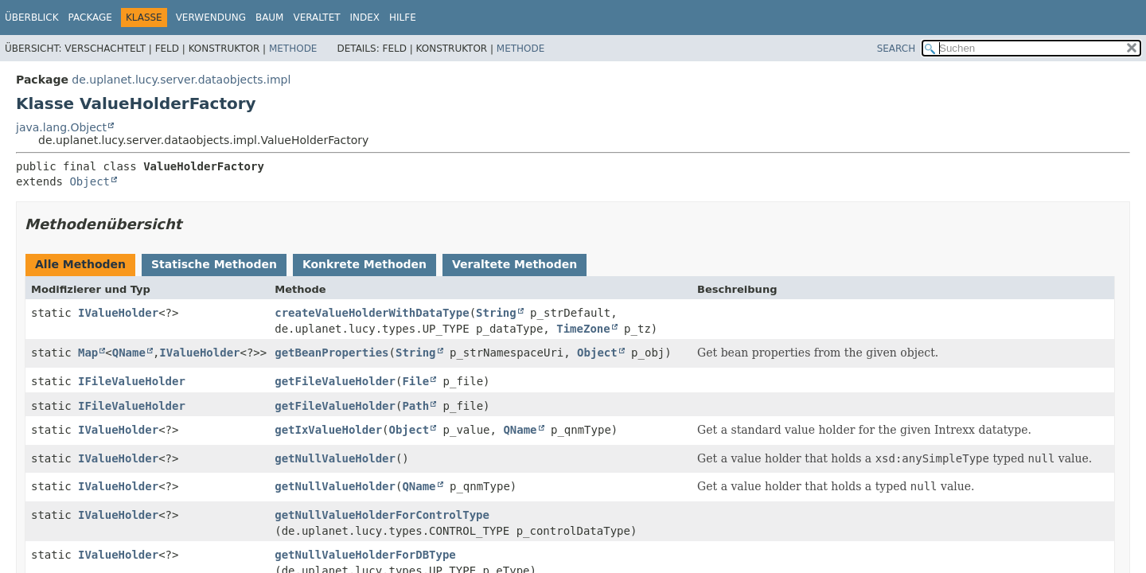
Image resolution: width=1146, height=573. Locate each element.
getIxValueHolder (328, 429)
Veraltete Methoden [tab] (514, 264)
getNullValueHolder (335, 458)
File (415, 381)
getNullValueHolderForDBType (365, 554)
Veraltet (316, 17)
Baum (269, 17)
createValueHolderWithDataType (372, 312)
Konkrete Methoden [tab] (364, 264)
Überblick (32, 17)
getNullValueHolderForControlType (382, 515)
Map (88, 352)
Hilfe (402, 17)
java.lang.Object (61, 127)
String (496, 312)
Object (89, 181)
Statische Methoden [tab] (214, 264)
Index (365, 17)
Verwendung (211, 17)
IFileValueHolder (131, 381)
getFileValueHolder (335, 381)
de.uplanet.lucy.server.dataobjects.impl (181, 79)
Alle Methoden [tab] (80, 264)
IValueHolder (118, 312)
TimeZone (583, 328)
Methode (293, 48)
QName (129, 352)
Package (90, 17)
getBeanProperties (331, 352)
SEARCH (896, 48)
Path (415, 406)
